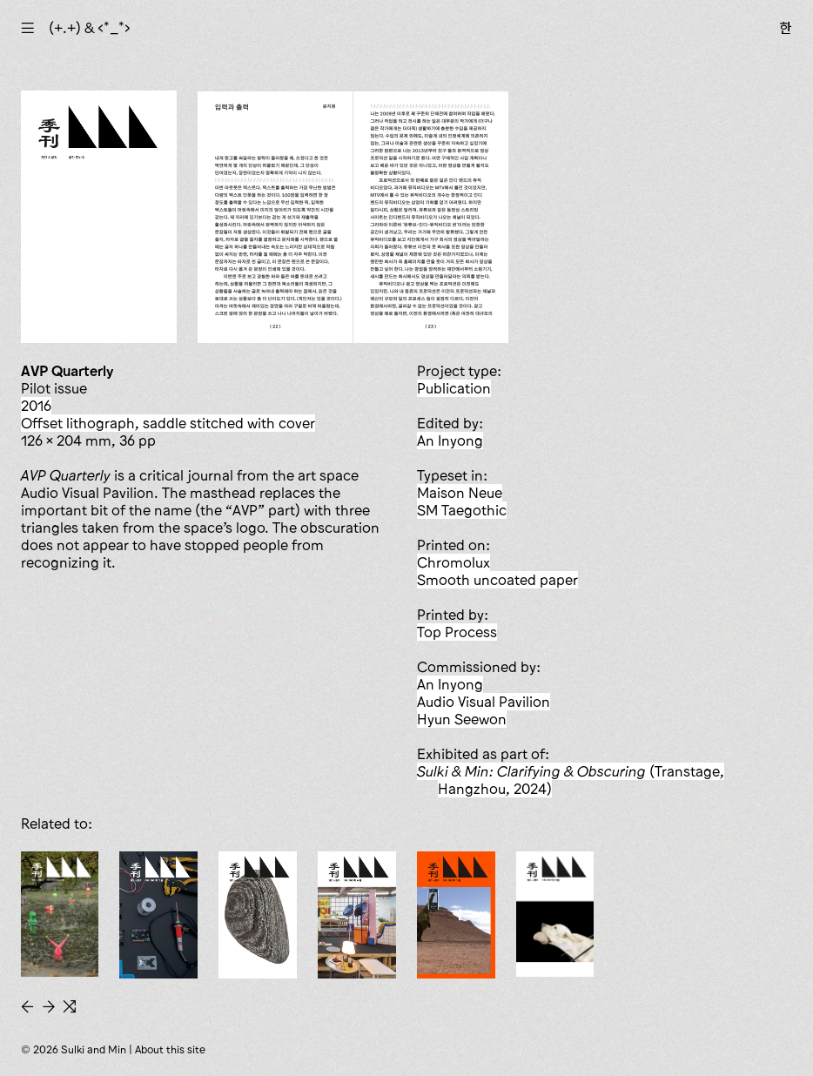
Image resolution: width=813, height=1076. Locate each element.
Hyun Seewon (462, 719)
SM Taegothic (462, 510)
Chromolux (453, 562)
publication (454, 388)
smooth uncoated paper (497, 579)
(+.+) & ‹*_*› (90, 28)
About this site (170, 1049)
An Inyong (450, 440)
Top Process (457, 632)
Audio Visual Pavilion (483, 701)
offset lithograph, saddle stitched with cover (168, 423)
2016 (36, 405)
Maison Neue (459, 492)
